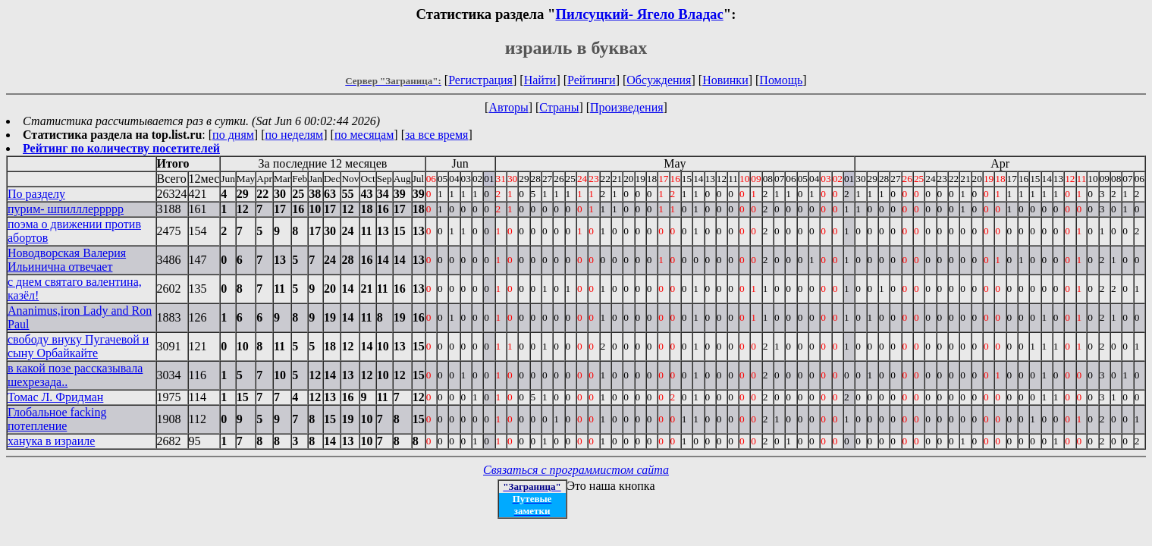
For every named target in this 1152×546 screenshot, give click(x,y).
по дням (233, 134)
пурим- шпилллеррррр (66, 208)
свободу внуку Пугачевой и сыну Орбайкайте (78, 346)
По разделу (36, 193)
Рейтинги (591, 80)
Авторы (508, 107)
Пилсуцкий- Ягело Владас (640, 14)
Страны (559, 107)
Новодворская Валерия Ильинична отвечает (67, 259)
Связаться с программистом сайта (576, 469)
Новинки (725, 80)
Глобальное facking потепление (57, 419)
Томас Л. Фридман (55, 397)
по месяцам (364, 134)
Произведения (627, 107)
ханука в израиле (51, 441)
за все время (436, 134)
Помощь (780, 80)
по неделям (294, 134)
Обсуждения (658, 80)
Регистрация (480, 80)
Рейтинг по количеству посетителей (121, 148)
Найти (540, 80)
